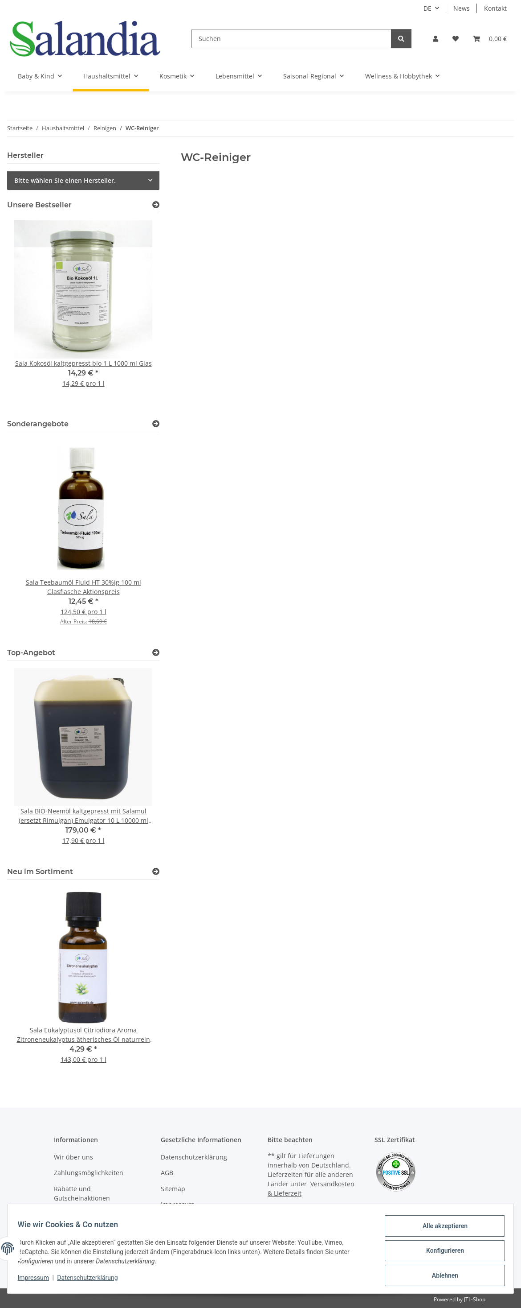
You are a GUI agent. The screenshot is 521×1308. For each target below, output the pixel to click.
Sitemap (173, 1188)
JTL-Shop (474, 1299)
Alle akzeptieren (440, 1230)
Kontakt (495, 8)
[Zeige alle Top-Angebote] (155, 652)
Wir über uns (73, 1157)
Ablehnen (440, 1276)
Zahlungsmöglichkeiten (88, 1172)
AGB (167, 1172)
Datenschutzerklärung (91, 1280)
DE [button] (427, 8)
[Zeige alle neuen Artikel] (155, 871)
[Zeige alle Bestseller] (155, 205)
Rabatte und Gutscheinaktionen (82, 1193)
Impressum (37, 1280)
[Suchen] (291, 38)
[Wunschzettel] (455, 38)
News (461, 8)
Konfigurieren (441, 1253)
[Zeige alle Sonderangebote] (155, 424)
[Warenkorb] (490, 38)
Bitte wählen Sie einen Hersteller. (65, 180)
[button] (435, 38)
